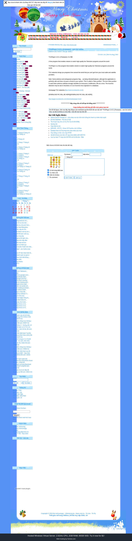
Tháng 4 (15, 139)
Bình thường (110, 54)
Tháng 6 (15, 157)
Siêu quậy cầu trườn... (20, 302)
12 (13, 209)
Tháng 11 (16, 134)
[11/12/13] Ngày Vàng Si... (21, 298)
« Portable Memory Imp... (56, 45)
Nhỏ (117, 54)
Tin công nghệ (17, 61)
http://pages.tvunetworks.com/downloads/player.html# (65, 99)
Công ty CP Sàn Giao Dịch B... (22, 253)
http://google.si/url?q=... (20, 278)
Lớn (104, 54)
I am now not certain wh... (21, 286)
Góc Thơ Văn (17, 68)
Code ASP (16, 96)
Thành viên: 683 (18, 394)
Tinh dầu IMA (17, 259)
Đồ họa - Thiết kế (18, 94)
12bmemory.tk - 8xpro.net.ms (74, 513)
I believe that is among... (20, 280)
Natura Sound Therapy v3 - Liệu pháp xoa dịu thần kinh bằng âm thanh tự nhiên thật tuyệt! (78, 117)
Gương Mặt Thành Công (20, 122)
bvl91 (69, 51)
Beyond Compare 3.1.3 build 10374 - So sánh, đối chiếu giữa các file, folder (22, 341)
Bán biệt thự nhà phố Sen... (21, 225)
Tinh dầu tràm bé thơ (19, 242)
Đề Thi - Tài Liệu (18, 114)
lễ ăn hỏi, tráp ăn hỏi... (20, 229)
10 (27, 207)
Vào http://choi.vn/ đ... (20, 304)
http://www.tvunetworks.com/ (74, 90)
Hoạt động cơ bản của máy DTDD (61, 133)
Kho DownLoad (18, 81)
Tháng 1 (15, 142)
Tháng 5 (20, 155)
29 (21, 213)
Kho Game (16, 106)
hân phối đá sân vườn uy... (21, 234)
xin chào (15, 273)
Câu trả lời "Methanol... (20, 271)
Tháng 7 (15, 133)
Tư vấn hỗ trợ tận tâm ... (20, 223)
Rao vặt (15, 120)
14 (19, 209)
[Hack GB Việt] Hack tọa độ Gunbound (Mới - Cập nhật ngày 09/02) (21, 353)
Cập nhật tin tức (55, 126)
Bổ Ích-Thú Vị (17, 104)
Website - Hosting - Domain (21, 91)
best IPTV (16, 263)
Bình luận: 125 (17, 392)
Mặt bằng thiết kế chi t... (20, 221)
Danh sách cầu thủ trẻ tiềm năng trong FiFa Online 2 (21, 316)
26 (13, 213)
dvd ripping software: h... (20, 294)
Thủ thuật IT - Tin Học (20, 87)
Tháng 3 (26, 153)
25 (29, 211)
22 (21, 211)
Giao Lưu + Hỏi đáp (19, 118)
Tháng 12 (22, 134)
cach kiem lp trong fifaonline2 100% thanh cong (22, 365)
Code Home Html (18, 102)
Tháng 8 (20, 133)
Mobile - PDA (17, 112)
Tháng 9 (15, 158)
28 (19, 213)
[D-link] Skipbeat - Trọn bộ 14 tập (61, 119)
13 (16, 209)
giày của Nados (18, 261)
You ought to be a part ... (20, 284)
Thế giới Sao (17, 79)
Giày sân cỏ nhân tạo (19, 245)
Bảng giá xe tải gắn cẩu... (21, 238)
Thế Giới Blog (17, 85)
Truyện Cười (17, 70)
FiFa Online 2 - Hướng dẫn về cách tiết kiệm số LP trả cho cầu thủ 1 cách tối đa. (22, 327)
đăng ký (50, 2)
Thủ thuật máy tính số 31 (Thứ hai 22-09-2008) (65, 122)
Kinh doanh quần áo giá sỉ (21, 255)
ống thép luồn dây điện (20, 240)
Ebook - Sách (17, 116)
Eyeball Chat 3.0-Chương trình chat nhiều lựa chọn (66, 130)
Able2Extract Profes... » (110, 45)
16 (24, 209)
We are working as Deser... (21, 288)
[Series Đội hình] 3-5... (20, 300)
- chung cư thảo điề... (19, 292)
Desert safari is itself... (20, 290)
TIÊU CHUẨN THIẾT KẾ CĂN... (22, 247)
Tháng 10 (27, 133)
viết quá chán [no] (18, 296)
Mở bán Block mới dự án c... (21, 231)
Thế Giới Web (17, 83)
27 (16, 213)
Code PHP (16, 98)
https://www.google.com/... (21, 275)
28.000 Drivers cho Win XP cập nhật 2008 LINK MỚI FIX (68, 135)
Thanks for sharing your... (21, 282)
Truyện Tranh (17, 72)
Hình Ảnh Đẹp (17, 77)
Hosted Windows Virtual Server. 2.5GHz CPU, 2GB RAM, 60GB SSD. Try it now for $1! (66, 536)
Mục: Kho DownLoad (70, 45)
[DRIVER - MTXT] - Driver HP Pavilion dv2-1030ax (66, 128)
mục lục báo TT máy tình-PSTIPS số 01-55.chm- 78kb (67, 137)
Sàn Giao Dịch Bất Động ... (21, 257)
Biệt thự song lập (18, 236)
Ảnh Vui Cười (17, 74)
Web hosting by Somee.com (66, 539)
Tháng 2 (20, 147)
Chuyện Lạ (16, 64)
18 (29, 209)
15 (21, 209)
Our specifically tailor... (20, 277)
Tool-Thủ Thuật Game (20, 108)
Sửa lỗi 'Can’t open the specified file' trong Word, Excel (22, 359)
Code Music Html (18, 100)
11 (29, 207)
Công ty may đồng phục (20, 227)
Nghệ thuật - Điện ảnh (20, 66)
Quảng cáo (54, 124)
